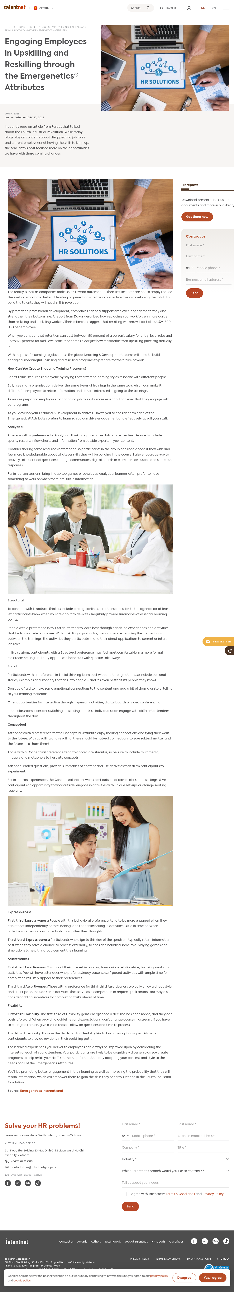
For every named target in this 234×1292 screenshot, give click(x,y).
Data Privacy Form (199, 1258)
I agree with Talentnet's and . (177, 1193)
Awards (82, 1241)
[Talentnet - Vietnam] (44, 8)
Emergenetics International (41, 1090)
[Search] (140, 8)
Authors (96, 1241)
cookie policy (21, 1280)
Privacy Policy (213, 1193)
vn (214, 7)
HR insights (25, 27)
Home (8, 27)
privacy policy (159, 1275)
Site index (223, 1258)
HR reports (158, 1241)
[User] (189, 8)
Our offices (176, 1241)
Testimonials (113, 1241)
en (203, 7)
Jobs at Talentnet (136, 1241)
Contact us (66, 1241)
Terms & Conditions (180, 1193)
